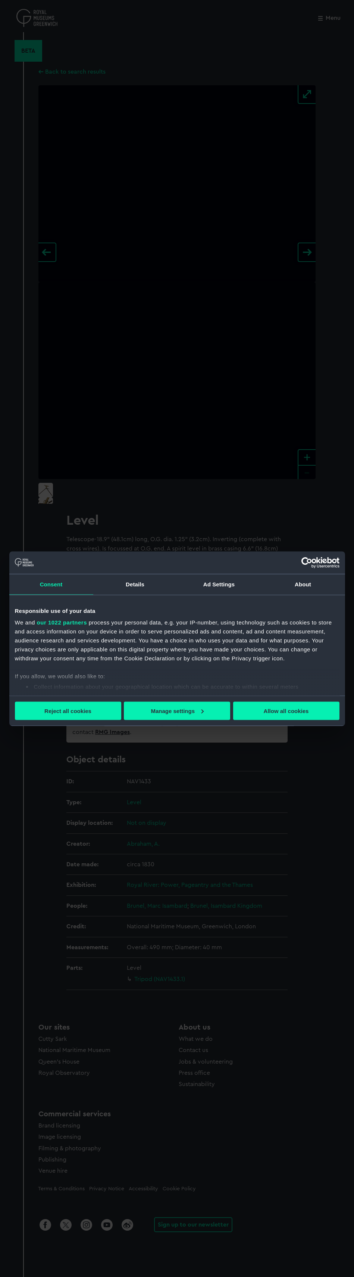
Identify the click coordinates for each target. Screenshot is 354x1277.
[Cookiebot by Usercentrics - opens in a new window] (306, 562)
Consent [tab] (51, 584)
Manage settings (177, 710)
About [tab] (303, 584)
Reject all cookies (67, 710)
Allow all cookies (286, 710)
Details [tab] (135, 584)
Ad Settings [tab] (219, 584)
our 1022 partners (62, 622)
